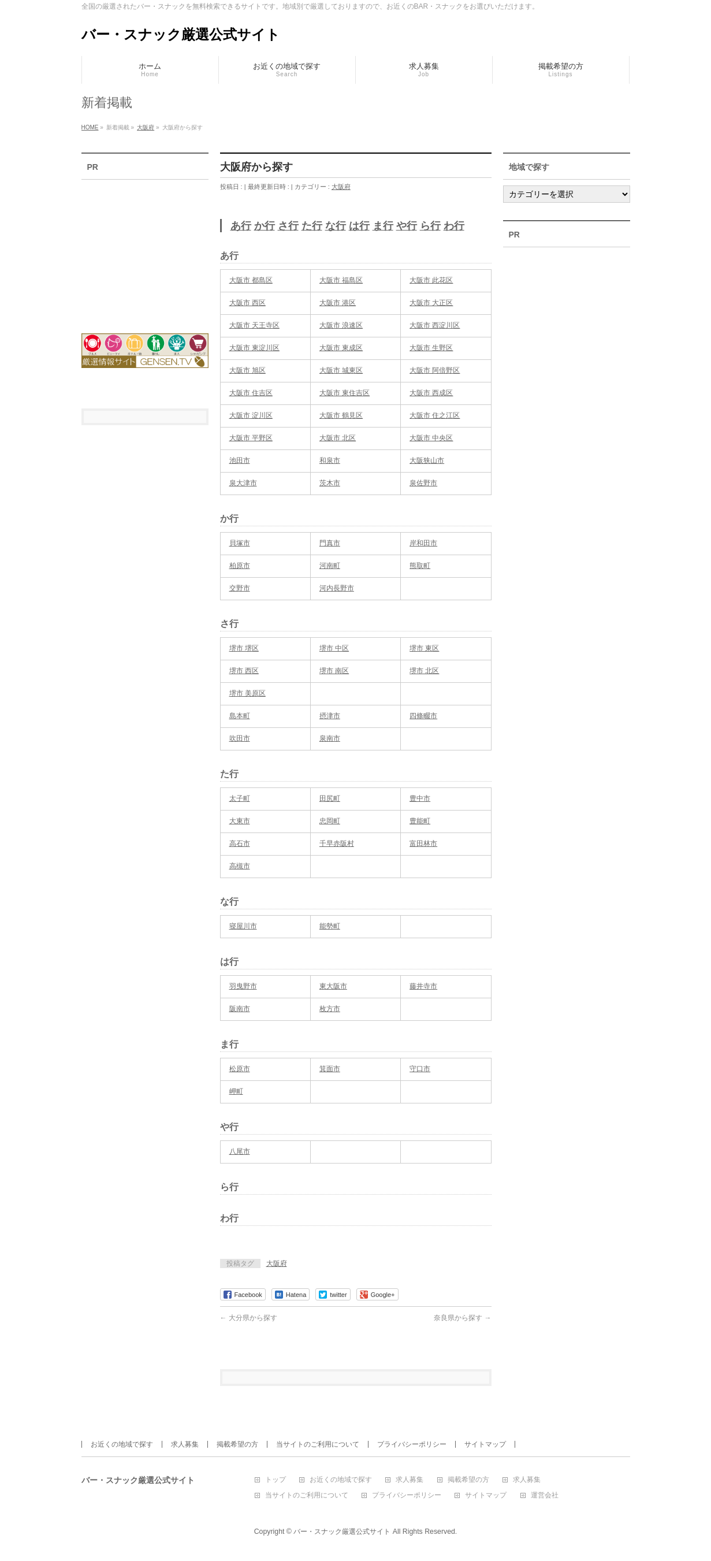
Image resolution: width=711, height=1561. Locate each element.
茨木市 (329, 483)
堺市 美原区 (247, 693)
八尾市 (239, 1151)
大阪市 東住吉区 (344, 393)
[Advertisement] (145, 249)
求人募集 (185, 1444)
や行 (406, 226)
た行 (311, 226)
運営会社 (545, 1495)
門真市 (329, 543)
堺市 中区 (334, 648)
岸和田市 (423, 543)
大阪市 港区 (337, 303)
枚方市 (329, 1009)
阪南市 (239, 1009)
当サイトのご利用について (317, 1444)
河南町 (329, 566)
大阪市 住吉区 (251, 393)
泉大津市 (243, 483)
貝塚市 (239, 543)
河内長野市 (336, 588)
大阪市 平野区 (251, 438)
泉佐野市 (423, 483)
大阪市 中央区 (431, 438)
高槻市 (239, 866)
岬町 (236, 1091)
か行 (264, 226)
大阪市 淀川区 (251, 415)
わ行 (454, 226)
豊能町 (420, 821)
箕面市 (329, 1069)
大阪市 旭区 (247, 370)
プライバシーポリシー (411, 1444)
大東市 (239, 821)
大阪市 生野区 (431, 348)
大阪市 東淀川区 (254, 348)
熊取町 (420, 566)
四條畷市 (423, 716)
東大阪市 (333, 986)
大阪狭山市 (427, 460)
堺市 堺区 (244, 648)
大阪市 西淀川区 (435, 325)
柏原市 (239, 566)
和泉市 (329, 460)
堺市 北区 (424, 671)
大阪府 (341, 186)
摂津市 (329, 716)
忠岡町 (329, 821)
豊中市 (420, 798)
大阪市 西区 (247, 303)
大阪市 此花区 (431, 280)
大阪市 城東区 (341, 370)
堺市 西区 (244, 671)
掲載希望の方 (237, 1444)
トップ (275, 1480)
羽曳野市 (243, 986)
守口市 (420, 1069)
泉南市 (329, 738)
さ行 (288, 226)
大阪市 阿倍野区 (435, 370)
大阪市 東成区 (341, 348)
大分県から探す (248, 1318)
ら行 (430, 226)
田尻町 (329, 798)
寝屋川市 (243, 926)
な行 (335, 226)
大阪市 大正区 (431, 303)
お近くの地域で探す (122, 1444)
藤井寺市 (423, 986)
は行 (359, 226)
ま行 (383, 226)
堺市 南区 (334, 671)
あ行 (240, 226)
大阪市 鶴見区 (341, 415)
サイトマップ (485, 1444)
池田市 (239, 460)
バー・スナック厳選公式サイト (180, 34)
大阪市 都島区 (251, 280)
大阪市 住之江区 (435, 415)
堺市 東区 (424, 648)
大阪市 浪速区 (341, 325)
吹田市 (239, 738)
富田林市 (423, 843)
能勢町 (329, 926)
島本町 (239, 716)
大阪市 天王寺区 (254, 325)
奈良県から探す (462, 1318)
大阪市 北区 (337, 438)
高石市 (239, 843)
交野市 (239, 588)
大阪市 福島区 (341, 280)
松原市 (239, 1069)
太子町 (239, 798)
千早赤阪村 (336, 843)
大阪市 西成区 (431, 393)
